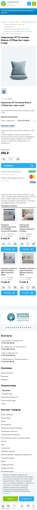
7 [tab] (18, 327)
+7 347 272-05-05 (23, 120)
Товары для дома (28, 22)
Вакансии (4, 376)
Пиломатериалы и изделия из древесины (16, 455)
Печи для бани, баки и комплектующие (15, 438)
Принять (10, 499)
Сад (2, 445)
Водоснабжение (7, 415)
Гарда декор (5, 418)
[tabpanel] (18, 317)
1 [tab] (6, 327)
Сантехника (5, 448)
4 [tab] (12, 327)
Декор (3, 421)
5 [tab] (14, 327)
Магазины (6, 390)
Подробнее (7, 493)
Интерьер (8, 27)
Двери (3, 461)
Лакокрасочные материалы (11, 428)
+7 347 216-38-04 (7, 361)
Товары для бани (7, 465)
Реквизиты (4, 380)
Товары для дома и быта (14, 24)
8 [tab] (20, 327)
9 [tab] (22, 327)
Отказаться (26, 499)
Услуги (3, 404)
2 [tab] (8, 327)
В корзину (18, 165)
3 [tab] (10, 327)
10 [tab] (24, 327)
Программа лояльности (10, 397)
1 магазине (7, 234)
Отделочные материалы (10, 435)
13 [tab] (30, 327)
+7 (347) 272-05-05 (13, 2)
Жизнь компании (7, 373)
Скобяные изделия (8, 451)
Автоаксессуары (7, 471)
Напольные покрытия (9, 431)
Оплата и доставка (8, 400)
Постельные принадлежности (16, 29)
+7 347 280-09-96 (8, 349)
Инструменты (6, 425)
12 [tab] (28, 327)
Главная (4, 22)
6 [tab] (16, 327)
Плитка (3, 441)
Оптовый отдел (7, 394)
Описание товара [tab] (8, 126)
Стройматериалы (8, 458)
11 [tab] (26, 327)
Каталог (13, 22)
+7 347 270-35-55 (7, 343)
